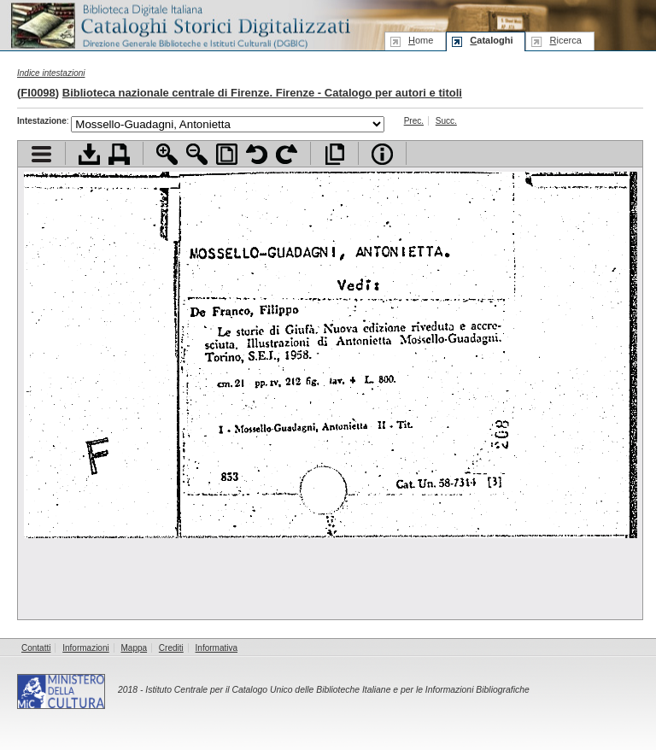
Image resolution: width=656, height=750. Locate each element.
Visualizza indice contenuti (41, 154)
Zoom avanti (167, 154)
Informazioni (85, 648)
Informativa (216, 648)
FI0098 (37, 92)
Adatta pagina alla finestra (226, 154)
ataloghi (491, 40)
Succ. (446, 121)
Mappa (134, 648)
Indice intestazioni (51, 73)
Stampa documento (119, 154)
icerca (565, 40)
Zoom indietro (197, 154)
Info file (382, 154)
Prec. (414, 121)
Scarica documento (89, 154)
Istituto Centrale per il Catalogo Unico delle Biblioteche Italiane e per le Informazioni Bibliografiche (337, 689)
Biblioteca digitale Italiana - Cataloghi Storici (179, 24)
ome (420, 40)
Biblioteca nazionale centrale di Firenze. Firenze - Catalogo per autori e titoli (262, 92)
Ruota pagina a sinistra (256, 154)
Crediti (171, 648)
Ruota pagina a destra (286, 154)
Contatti (35, 648)
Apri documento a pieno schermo (334, 154)
